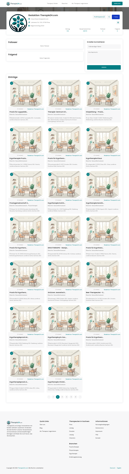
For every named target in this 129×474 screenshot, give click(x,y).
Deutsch (112, 468)
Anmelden (117, 3)
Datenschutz (100, 428)
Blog (41, 428)
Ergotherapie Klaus (94, 158)
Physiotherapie (73, 450)
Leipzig (71, 435)
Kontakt (98, 438)
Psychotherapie (74, 447)
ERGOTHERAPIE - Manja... (58, 248)
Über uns (42, 424)
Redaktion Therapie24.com (36, 109)
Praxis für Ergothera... (56, 158)
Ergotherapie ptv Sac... (57, 337)
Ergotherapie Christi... (57, 382)
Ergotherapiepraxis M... (19, 337)
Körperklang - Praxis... (95, 112)
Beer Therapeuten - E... (95, 292)
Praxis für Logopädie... (19, 112)
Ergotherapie (73, 454)
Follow (115, 17)
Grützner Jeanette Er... (57, 292)
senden (104, 67)
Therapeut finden (52, 3)
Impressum (99, 431)
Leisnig (71, 428)
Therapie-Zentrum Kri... (57, 112)
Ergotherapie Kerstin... (95, 203)
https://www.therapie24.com (38, 19)
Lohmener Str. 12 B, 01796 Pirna (39, 22)
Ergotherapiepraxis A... (19, 382)
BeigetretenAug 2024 (36, 26)
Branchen (65, 3)
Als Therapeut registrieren (80, 3)
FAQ (97, 435)
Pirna (70, 424)
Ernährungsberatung (75, 457)
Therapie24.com (23, 468)
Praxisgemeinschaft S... (19, 203)
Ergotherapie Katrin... (56, 203)
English (119, 468)
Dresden (71, 431)
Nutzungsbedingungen (102, 424)
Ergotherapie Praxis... (18, 158)
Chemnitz (72, 438)
